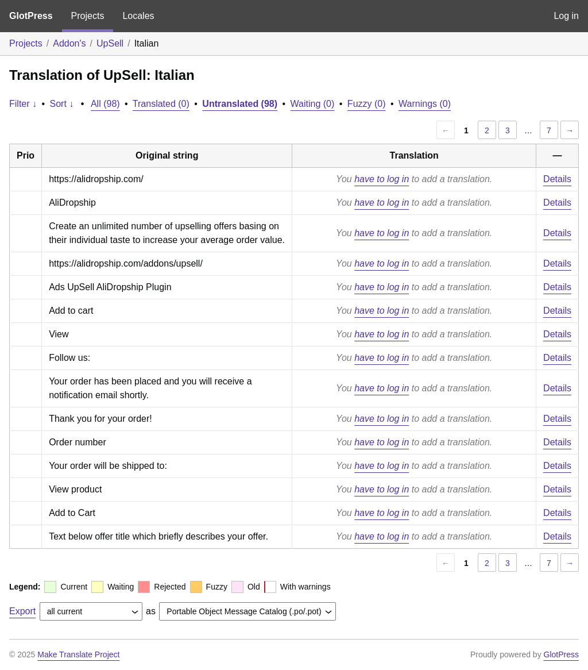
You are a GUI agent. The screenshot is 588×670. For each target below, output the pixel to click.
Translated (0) (161, 104)
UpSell (109, 43)
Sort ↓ (62, 104)
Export (22, 611)
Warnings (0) (425, 104)
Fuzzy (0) (366, 104)
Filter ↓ (23, 104)
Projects (88, 16)
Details (557, 179)
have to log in (381, 179)
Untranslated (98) (239, 104)
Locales (138, 16)
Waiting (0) (313, 104)
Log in (566, 16)
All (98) (105, 104)
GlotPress (31, 16)
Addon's (69, 43)
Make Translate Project (78, 654)
